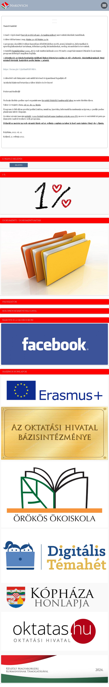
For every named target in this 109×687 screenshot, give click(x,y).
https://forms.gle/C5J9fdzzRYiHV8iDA (19, 69)
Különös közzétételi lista (19, 310)
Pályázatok (9, 301)
